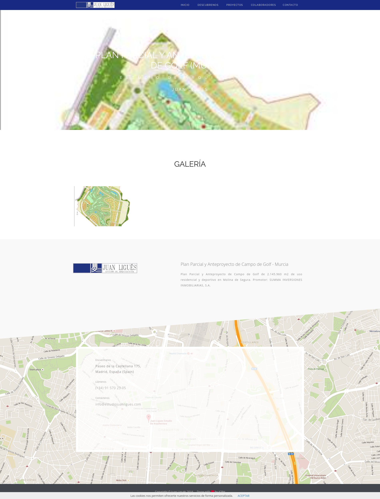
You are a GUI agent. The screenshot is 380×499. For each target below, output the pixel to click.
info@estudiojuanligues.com (117, 404)
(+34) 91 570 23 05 (109, 388)
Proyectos (234, 5)
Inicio (185, 5)
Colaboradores (263, 5)
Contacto (290, 5)
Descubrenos (208, 5)
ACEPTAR (243, 496)
